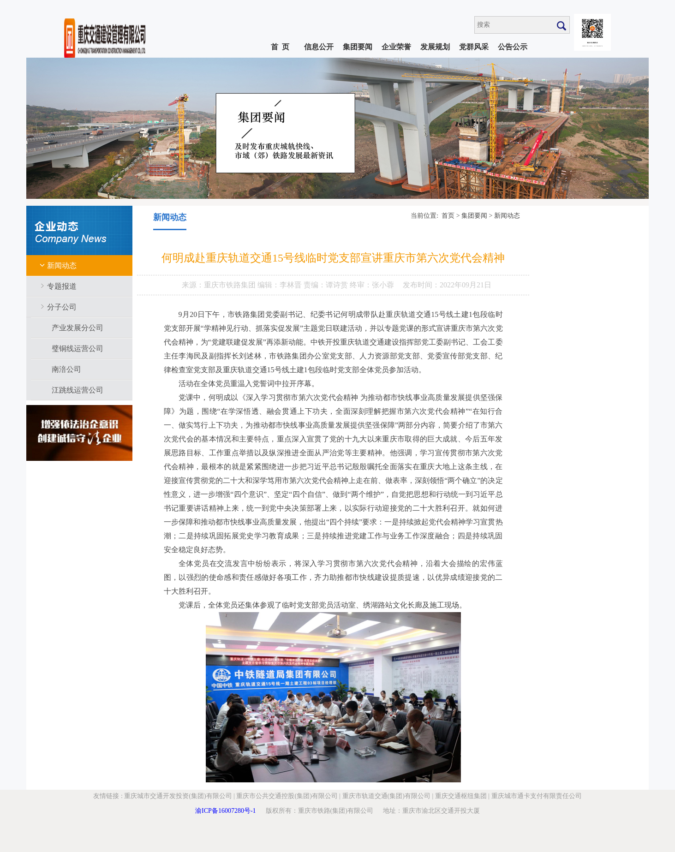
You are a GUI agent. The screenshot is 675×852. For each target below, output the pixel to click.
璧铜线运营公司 (77, 348)
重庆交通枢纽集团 (461, 795)
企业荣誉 (396, 47)
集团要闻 (357, 47)
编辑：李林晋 (280, 285)
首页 (448, 215)
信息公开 (319, 47)
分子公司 (62, 307)
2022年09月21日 (465, 285)
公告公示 (512, 47)
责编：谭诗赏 (327, 285)
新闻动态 (62, 265)
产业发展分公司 (77, 328)
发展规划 (435, 47)
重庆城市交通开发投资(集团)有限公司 (178, 795)
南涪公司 (66, 369)
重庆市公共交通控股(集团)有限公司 (286, 795)
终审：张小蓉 (372, 285)
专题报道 (62, 286)
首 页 (280, 47)
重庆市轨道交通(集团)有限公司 (386, 795)
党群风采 (474, 47)
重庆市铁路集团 (230, 285)
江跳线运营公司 (77, 390)
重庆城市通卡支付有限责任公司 (536, 795)
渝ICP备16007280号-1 (225, 810)
